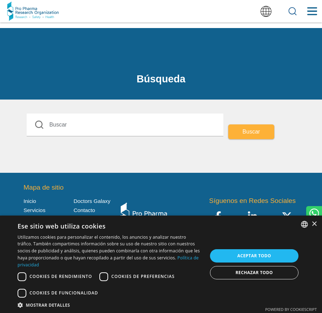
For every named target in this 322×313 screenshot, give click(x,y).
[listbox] (304, 224)
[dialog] (161, 264)
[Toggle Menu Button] (312, 11)
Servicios (34, 210)
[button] (110, 304)
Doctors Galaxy (91, 201)
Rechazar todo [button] (254, 272)
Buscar (251, 132)
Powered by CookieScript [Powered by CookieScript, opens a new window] (291, 309)
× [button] (314, 224)
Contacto (84, 210)
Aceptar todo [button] (254, 256)
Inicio (30, 201)
